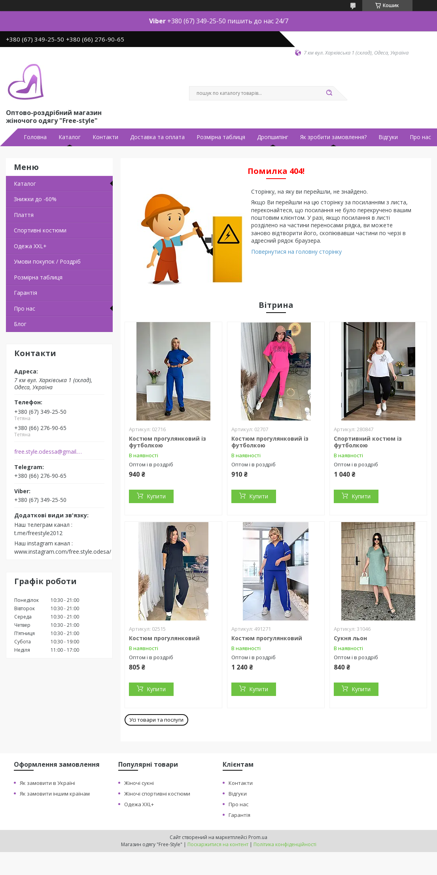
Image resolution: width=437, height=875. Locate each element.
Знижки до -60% (35, 199)
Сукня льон (350, 638)
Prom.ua (257, 837)
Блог (20, 324)
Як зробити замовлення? (333, 137)
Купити (156, 496)
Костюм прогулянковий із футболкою (167, 442)
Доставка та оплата (157, 137)
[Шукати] (329, 93)
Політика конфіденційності (284, 844)
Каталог (70, 137)
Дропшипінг (272, 137)
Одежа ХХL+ (30, 246)
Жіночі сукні (139, 782)
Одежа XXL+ (139, 804)
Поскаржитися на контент (217, 844)
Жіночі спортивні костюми (157, 793)
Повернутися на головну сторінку (296, 251)
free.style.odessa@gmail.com (48, 451)
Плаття (24, 215)
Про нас (420, 137)
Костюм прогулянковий (164, 638)
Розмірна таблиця (221, 137)
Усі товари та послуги (156, 719)
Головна (35, 137)
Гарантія (25, 292)
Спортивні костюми (40, 230)
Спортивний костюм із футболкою (368, 442)
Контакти (105, 137)
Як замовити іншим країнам (55, 793)
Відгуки (388, 137)
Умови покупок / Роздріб (47, 261)
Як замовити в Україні (47, 782)
